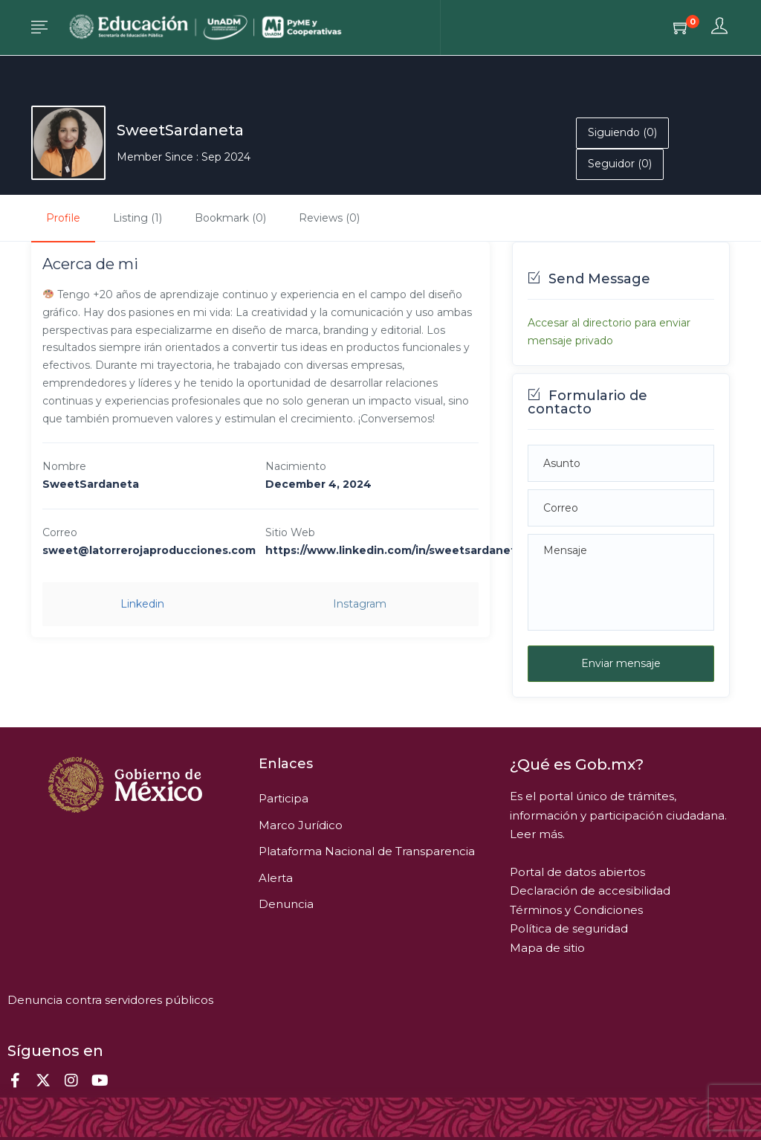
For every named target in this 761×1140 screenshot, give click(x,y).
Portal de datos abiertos (577, 872)
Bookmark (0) (230, 218)
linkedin (142, 604)
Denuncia (286, 904)
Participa (283, 798)
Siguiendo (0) (622, 132)
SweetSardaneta (180, 130)
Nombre (64, 466)
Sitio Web (290, 532)
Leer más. (537, 834)
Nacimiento (295, 466)
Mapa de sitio (547, 948)
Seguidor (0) (620, 163)
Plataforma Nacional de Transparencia (367, 851)
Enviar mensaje (621, 663)
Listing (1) (137, 218)
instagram (359, 604)
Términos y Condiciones (576, 910)
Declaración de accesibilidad (590, 890)
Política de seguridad (569, 928)
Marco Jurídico (301, 825)
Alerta (276, 878)
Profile (63, 218)
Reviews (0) (329, 218)
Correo (59, 532)
